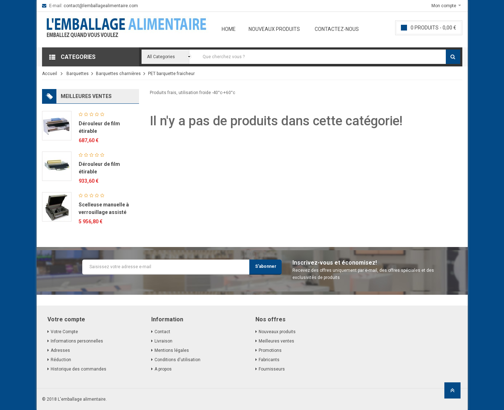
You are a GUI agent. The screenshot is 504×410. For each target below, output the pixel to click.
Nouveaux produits (274, 29)
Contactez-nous (337, 29)
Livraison (163, 341)
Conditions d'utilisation (177, 359)
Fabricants (269, 359)
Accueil (49, 73)
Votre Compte (64, 331)
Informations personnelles (77, 341)
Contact (162, 331)
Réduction (61, 359)
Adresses (60, 350)
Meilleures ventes (276, 341)
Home (229, 29)
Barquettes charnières (118, 73)
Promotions (270, 350)
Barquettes (77, 73)
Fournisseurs (272, 369)
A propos (163, 369)
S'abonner (265, 266)
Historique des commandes (78, 369)
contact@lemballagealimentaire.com (101, 5)
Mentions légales (171, 350)
